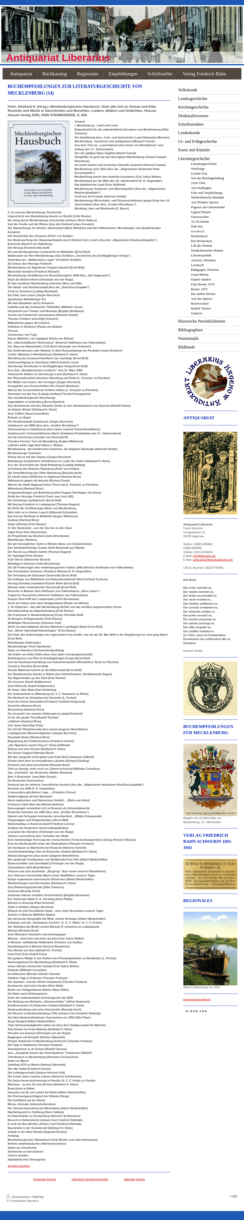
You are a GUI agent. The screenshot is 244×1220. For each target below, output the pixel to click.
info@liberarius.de (204, 555)
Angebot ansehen (19, 1165)
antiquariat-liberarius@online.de (213, 559)
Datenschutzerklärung (197, 999)
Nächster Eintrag (134, 1179)
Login (234, 1196)
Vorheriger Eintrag (44, 1179)
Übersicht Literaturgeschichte (90, 1179)
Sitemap (38, 1197)
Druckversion (18, 1197)
